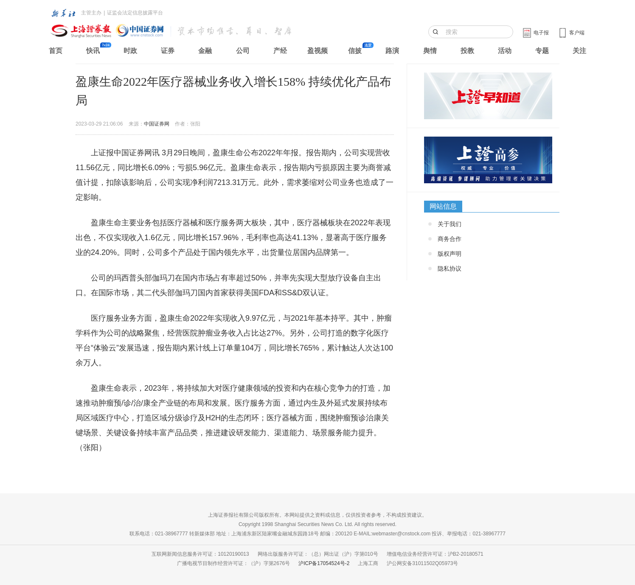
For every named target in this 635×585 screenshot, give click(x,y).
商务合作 (449, 238)
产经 (280, 50)
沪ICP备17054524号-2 (323, 563)
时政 (130, 50)
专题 (542, 50)
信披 (355, 50)
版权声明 (449, 253)
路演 (392, 50)
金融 (205, 50)
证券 (167, 50)
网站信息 (443, 206)
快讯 (93, 50)
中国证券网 (156, 124)
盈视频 (317, 50)
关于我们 (449, 224)
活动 (504, 50)
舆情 (430, 50)
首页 (55, 50)
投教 (467, 50)
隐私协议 (449, 268)
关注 (579, 50)
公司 (243, 50)
